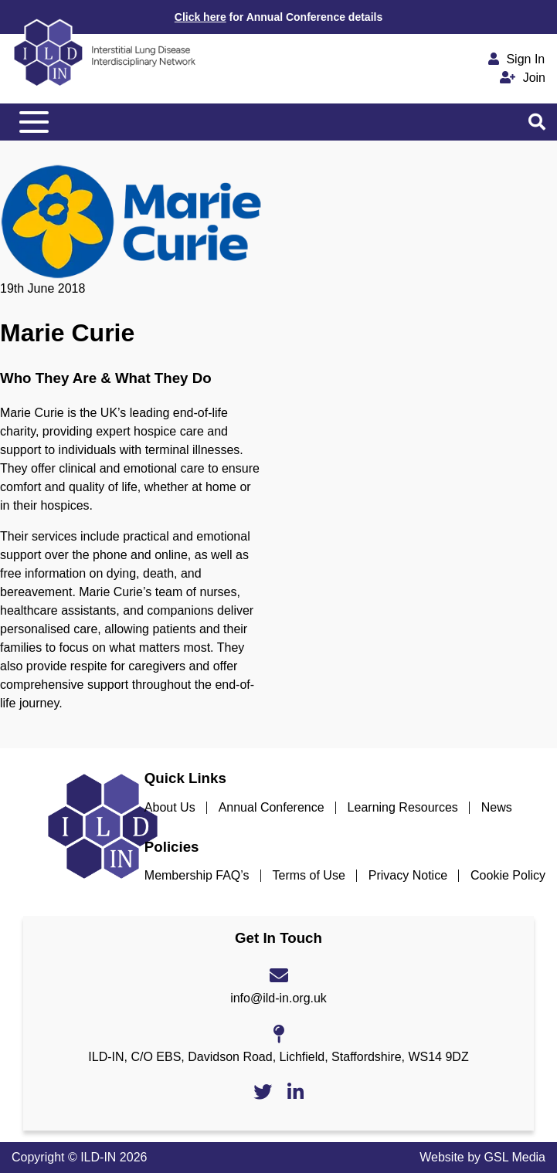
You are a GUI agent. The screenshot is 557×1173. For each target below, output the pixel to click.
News (496, 807)
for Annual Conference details (278, 17)
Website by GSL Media (482, 1157)
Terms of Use (309, 875)
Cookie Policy (507, 875)
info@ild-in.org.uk (278, 998)
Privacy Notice (408, 875)
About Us (169, 807)
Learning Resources (403, 807)
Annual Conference (271, 807)
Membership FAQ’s (197, 875)
